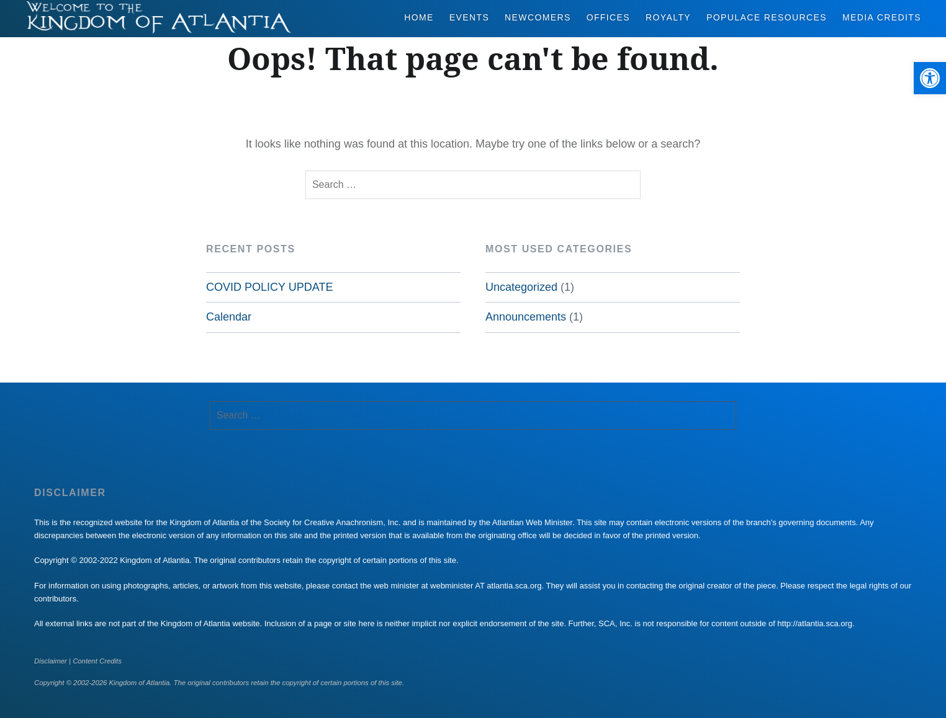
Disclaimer (50, 661)
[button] (930, 78)
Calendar (228, 317)
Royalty (668, 17)
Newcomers (538, 17)
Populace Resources (766, 17)
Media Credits (881, 17)
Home (419, 17)
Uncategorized (521, 287)
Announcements (525, 317)
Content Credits (97, 661)
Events (469, 17)
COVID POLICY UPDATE (269, 287)
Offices (608, 17)
